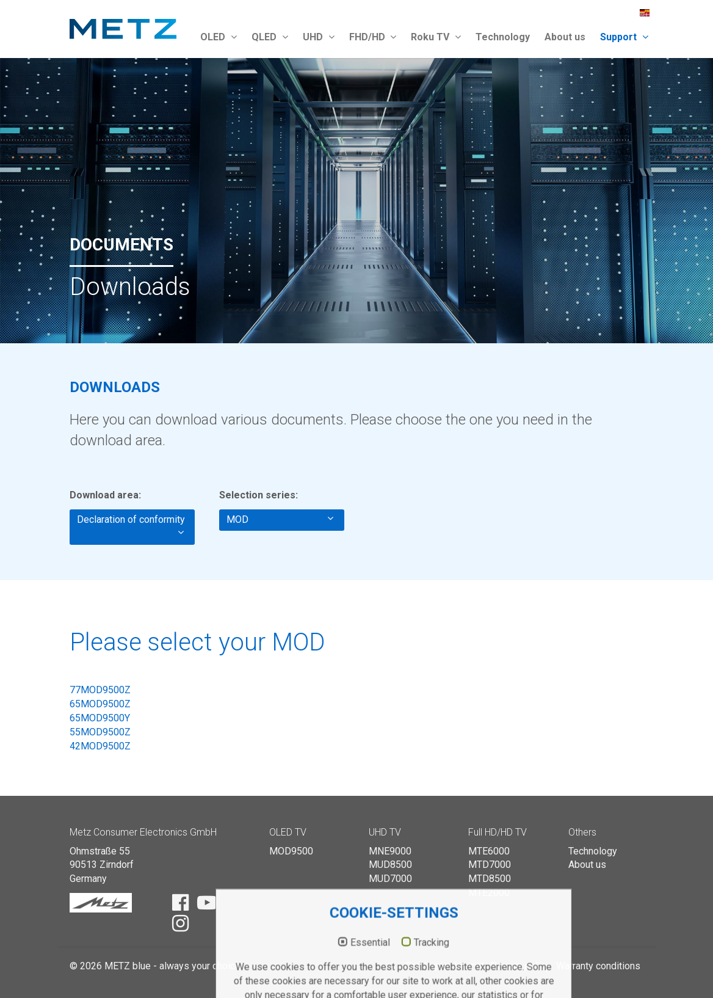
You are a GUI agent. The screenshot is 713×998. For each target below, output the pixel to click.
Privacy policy (520, 966)
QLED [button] (270, 37)
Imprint (469, 966)
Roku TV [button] (436, 37)
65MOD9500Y (100, 718)
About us (565, 37)
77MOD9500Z (100, 690)
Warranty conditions (598, 966)
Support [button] (624, 37)
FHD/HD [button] (373, 37)
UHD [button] (319, 37)
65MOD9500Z (100, 704)
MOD (279, 519)
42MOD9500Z (100, 746)
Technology (503, 37)
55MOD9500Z (100, 732)
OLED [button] (218, 37)
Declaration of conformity (131, 526)
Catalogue (426, 966)
